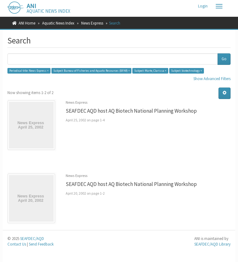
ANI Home (27, 23)
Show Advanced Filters (212, 78)
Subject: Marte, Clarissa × (150, 71)
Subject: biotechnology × (186, 71)
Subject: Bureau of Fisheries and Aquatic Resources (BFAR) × (91, 71)
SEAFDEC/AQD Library (212, 244)
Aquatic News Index (58, 23)
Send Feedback (41, 244)
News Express (92, 23)
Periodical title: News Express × (29, 71)
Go (224, 58)
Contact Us (16, 244)
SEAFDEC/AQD (32, 238)
